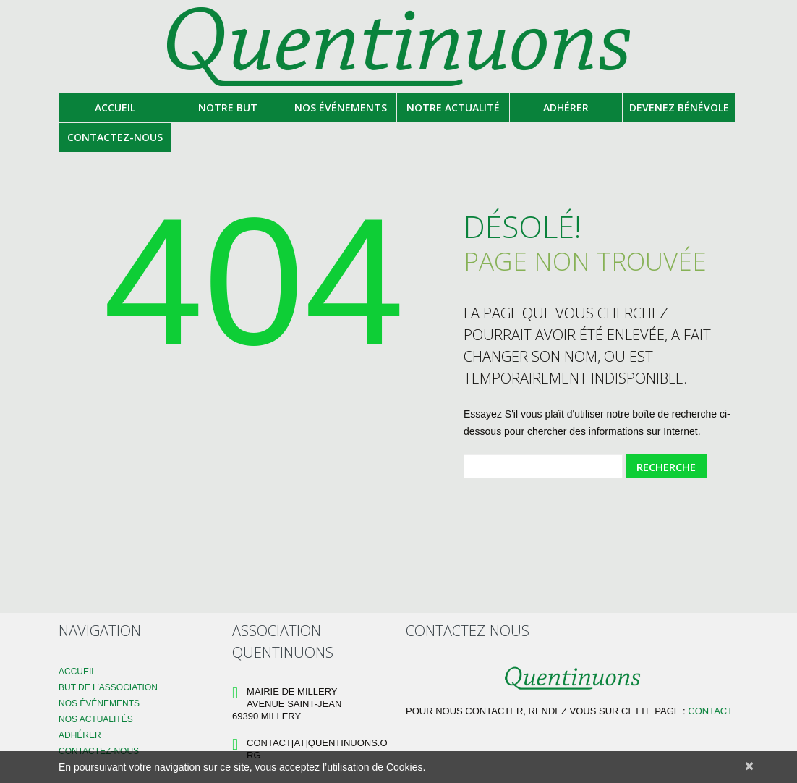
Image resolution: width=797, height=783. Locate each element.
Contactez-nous (115, 137)
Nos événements (340, 107)
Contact (710, 711)
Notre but (227, 107)
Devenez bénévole (679, 107)
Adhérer (566, 107)
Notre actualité (453, 107)
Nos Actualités (96, 719)
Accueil (115, 107)
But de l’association (108, 687)
